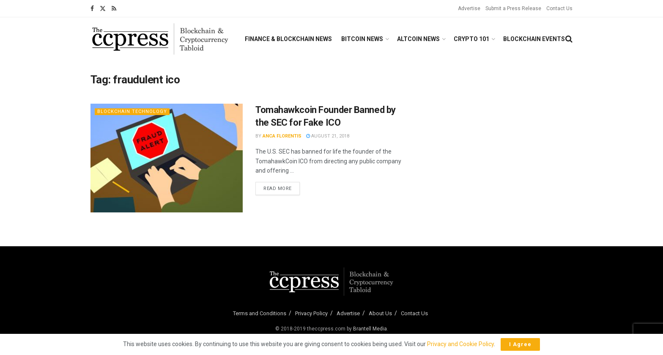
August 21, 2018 (327, 136)
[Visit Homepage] (160, 39)
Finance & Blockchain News (288, 39)
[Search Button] (569, 39)
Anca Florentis (282, 136)
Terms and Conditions (259, 313)
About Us (380, 313)
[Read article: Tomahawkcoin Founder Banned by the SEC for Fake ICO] (166, 158)
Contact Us (559, 8)
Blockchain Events (534, 39)
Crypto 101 (471, 39)
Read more (281, 187)
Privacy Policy (311, 313)
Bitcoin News (362, 39)
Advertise (469, 8)
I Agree (520, 344)
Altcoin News (418, 39)
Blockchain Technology (132, 111)
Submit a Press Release (513, 8)
